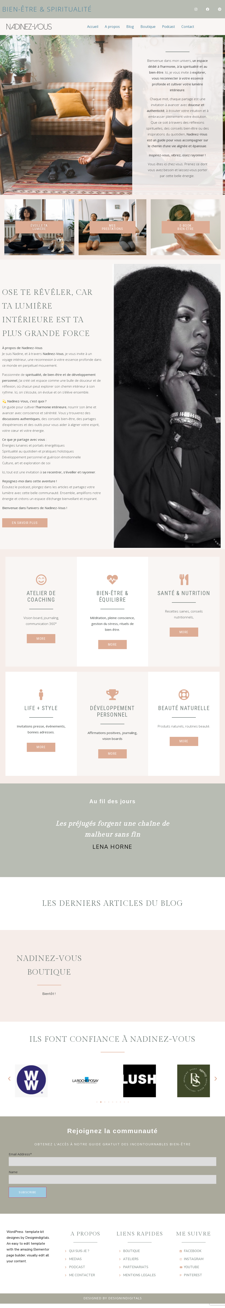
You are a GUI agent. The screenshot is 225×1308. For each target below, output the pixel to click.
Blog (130, 26)
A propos (112, 26)
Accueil (92, 26)
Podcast (168, 26)
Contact (187, 26)
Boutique (148, 26)
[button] (9, 1082)
